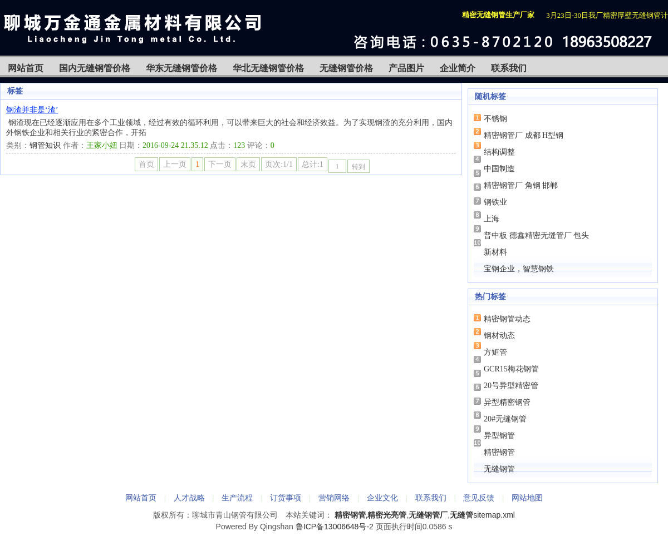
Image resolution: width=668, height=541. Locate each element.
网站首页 (25, 68)
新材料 (495, 252)
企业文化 (382, 497)
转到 (358, 167)
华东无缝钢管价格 (181, 68)
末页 (248, 164)
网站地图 (527, 497)
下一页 (220, 164)
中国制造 (499, 169)
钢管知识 (45, 145)
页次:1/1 (279, 164)
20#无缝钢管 (505, 419)
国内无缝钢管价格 (94, 68)
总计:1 (312, 164)
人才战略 (189, 497)
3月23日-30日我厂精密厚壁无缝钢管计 (607, 15)
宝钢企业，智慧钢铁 (519, 269)
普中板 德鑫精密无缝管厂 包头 (536, 235)
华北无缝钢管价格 (268, 68)
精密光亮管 (386, 514)
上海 (491, 219)
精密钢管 (499, 452)
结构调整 (499, 152)
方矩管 (495, 352)
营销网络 (334, 497)
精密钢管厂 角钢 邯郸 (521, 185)
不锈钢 (495, 119)
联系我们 (509, 68)
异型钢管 (499, 435)
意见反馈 (478, 497)
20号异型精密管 (511, 385)
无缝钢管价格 (346, 68)
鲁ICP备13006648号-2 (335, 526)
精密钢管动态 (507, 319)
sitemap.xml (494, 514)
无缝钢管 (499, 469)
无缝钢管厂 (428, 514)
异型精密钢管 (507, 402)
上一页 (174, 164)
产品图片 (406, 68)
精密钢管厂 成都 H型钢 (523, 135)
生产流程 (237, 497)
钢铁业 (495, 202)
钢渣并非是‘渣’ (32, 110)
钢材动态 (499, 335)
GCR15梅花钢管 (511, 369)
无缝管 (461, 514)
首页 (146, 164)
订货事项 (285, 497)
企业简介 (457, 68)
